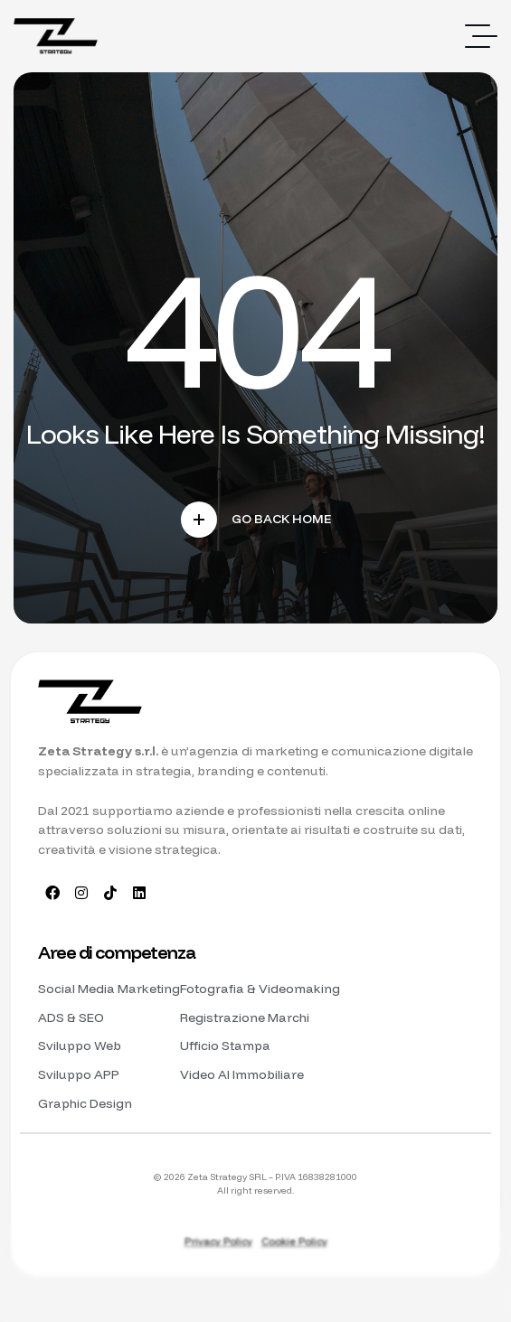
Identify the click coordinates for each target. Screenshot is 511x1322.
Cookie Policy (294, 1241)
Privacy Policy (218, 1241)
